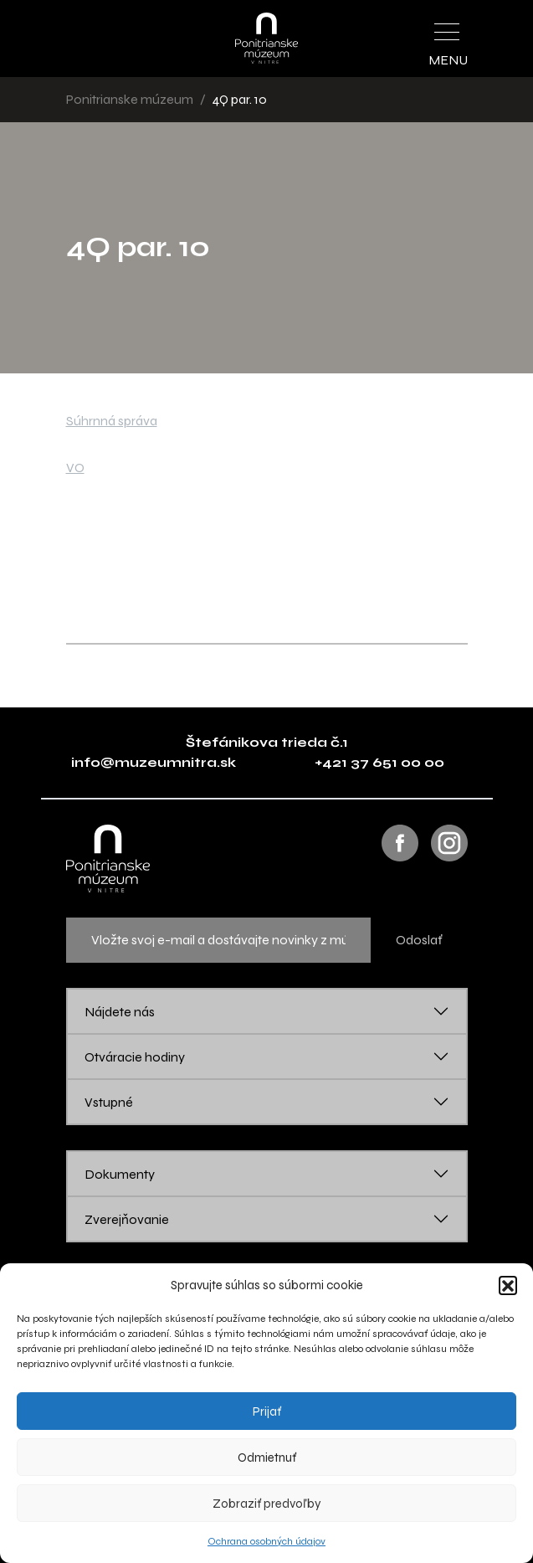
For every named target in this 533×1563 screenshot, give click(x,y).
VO (75, 468)
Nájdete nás (120, 1012)
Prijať (267, 1411)
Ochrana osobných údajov (266, 1541)
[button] (508, 1285)
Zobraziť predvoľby (267, 1503)
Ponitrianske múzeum (129, 99)
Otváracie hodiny (135, 1057)
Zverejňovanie (127, 1219)
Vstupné (109, 1102)
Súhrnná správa (111, 421)
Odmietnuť (267, 1457)
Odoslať (419, 940)
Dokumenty (120, 1174)
